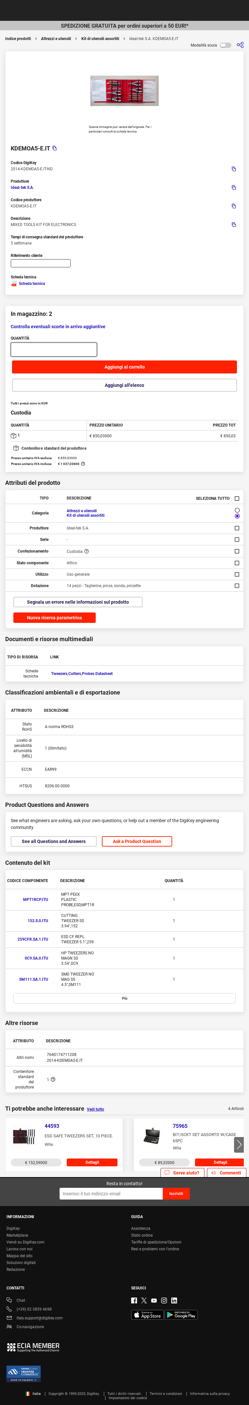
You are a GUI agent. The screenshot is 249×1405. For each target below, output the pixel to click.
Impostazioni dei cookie (128, 1398)
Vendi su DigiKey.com (26, 1242)
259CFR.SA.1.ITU (33, 939)
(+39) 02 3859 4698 (29, 1310)
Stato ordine (142, 1235)
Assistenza (140, 1228)
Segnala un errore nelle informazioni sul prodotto (78, 602)
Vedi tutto (95, 1109)
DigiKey (13, 1228)
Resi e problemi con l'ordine (155, 1249)
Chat (16, 1301)
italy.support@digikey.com (35, 1318)
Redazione (16, 1269)
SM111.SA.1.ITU (33, 979)
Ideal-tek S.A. (22, 187)
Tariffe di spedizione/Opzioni (156, 1242)
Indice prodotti (18, 38)
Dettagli (92, 1162)
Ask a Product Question (137, 841)
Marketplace (17, 1235)
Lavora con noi (20, 1249)
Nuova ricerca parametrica (54, 617)
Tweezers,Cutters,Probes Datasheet (82, 673)
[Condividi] (240, 45)
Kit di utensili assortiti (100, 38)
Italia (33, 1394)
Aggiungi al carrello (124, 367)
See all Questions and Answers (54, 841)
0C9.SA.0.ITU (36, 958)
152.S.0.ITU (38, 921)
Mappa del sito (20, 1256)
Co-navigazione (25, 1327)
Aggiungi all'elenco (124, 385)
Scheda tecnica (28, 283)
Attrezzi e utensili (56, 38)
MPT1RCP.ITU (35, 899)
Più (124, 998)
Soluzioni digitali (21, 1262)
